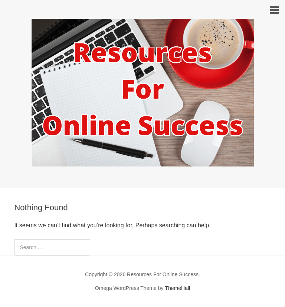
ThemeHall (177, 288)
